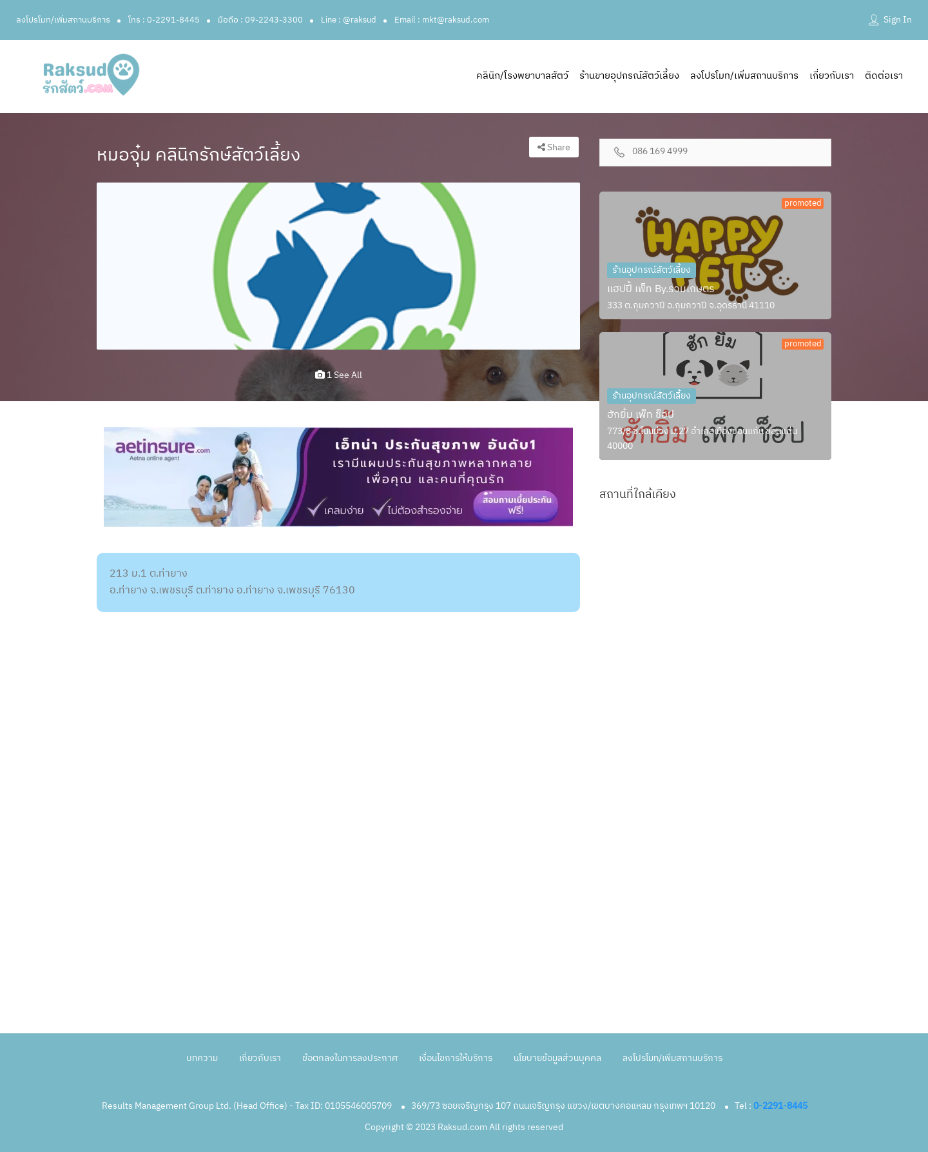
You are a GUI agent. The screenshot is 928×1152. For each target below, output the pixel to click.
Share (553, 147)
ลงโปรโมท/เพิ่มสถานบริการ (63, 20)
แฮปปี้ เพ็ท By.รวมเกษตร (661, 289)
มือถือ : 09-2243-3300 (260, 20)
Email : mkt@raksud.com (441, 20)
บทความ (202, 1058)
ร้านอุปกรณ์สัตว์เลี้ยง (651, 270)
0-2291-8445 (780, 1105)
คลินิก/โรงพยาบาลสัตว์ (522, 76)
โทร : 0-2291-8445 (164, 20)
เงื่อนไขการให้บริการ (455, 1058)
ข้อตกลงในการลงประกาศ (350, 1058)
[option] (338, 266)
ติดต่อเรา (884, 76)
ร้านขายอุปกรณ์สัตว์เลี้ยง (629, 76)
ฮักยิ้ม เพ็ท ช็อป (640, 415)
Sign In (898, 19)
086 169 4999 (660, 152)
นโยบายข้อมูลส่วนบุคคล (557, 1058)
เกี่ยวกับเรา (831, 76)
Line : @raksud (348, 20)
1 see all (338, 375)
